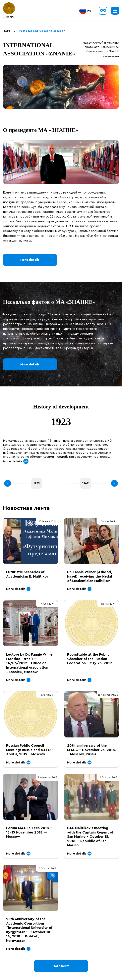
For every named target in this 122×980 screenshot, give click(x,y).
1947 (85, 483)
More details (29, 259)
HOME (7, 31)
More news (61, 966)
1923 (37, 483)
